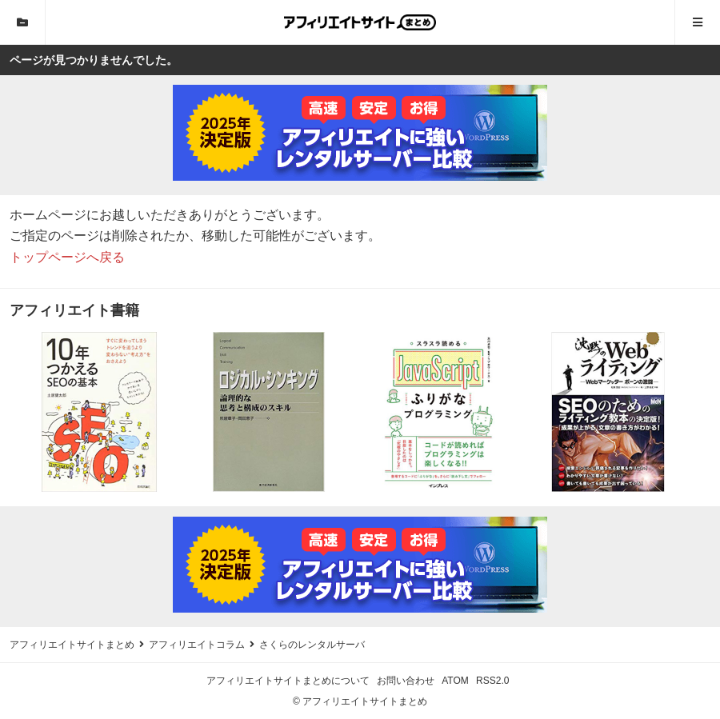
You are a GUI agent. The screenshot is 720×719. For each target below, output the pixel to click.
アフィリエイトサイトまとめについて (288, 680)
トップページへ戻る (67, 257)
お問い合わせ (405, 680)
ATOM (455, 680)
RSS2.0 (492, 680)
